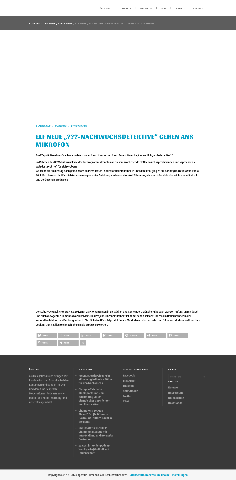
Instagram (129, 380)
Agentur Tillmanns (42, 23)
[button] (47, 335)
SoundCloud (130, 391)
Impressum (175, 392)
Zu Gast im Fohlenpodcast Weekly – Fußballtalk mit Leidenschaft (94, 449)
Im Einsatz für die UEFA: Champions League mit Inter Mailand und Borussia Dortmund (96, 433)
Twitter (127, 396)
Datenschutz (176, 397)
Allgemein (65, 23)
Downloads (175, 402)
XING (126, 401)
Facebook (129, 375)
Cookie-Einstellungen (174, 474)
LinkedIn (128, 385)
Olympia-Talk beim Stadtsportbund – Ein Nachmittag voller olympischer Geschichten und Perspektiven (94, 396)
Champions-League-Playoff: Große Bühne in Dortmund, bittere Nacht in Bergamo (95, 416)
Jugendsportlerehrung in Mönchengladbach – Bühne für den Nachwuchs (96, 379)
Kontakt (173, 387)
